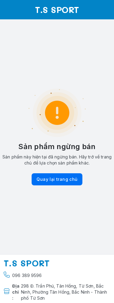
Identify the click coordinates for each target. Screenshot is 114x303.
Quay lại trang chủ (56, 179)
